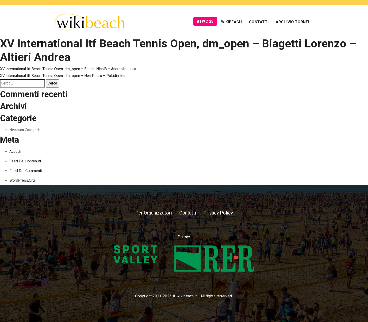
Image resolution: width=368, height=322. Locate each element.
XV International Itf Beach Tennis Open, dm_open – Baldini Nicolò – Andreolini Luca (68, 69)
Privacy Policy (218, 213)
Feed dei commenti (25, 171)
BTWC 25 (205, 21)
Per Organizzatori (153, 213)
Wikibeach (231, 22)
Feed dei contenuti (25, 161)
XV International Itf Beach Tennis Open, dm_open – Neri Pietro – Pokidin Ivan (63, 75)
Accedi (15, 151)
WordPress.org (22, 180)
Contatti (259, 22)
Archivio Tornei (292, 22)
